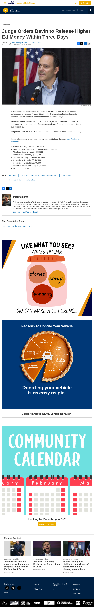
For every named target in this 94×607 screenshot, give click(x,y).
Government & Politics (11, 559)
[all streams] (91, 10)
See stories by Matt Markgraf (25, 212)
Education (6, 24)
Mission (36, 584)
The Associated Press (33, 43)
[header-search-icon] (76, 3)
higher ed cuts (31, 180)
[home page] (11, 3)
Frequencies (76, 584)
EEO (54, 590)
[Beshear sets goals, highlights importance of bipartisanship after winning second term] (76, 548)
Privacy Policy (38, 589)
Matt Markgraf (17, 43)
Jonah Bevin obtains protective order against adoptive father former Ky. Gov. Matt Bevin (16, 565)
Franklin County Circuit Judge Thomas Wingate (39, 175)
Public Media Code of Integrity (60, 584)
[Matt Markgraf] (6, 200)
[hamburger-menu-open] (5, 3)
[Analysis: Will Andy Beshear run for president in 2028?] (47, 548)
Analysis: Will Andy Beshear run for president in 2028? (47, 564)
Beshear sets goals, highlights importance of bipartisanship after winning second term (76, 565)
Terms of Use (76, 593)
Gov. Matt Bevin (15, 180)
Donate (86, 3)
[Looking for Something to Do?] (47, 470)
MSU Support (76, 589)
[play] (5, 10)
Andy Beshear (67, 175)
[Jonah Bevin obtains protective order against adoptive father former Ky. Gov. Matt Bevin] (17, 548)
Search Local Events (47, 524)
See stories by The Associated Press (17, 226)
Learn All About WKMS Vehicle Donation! (47, 413)
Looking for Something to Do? (47, 519)
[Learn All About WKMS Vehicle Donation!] (47, 364)
